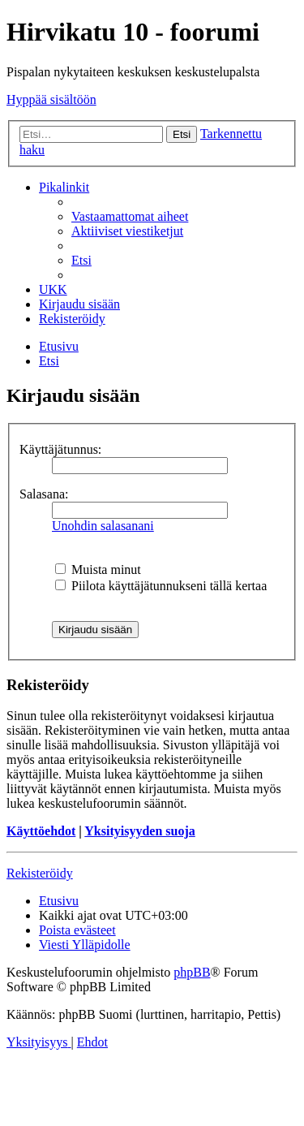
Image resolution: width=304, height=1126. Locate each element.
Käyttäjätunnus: (60, 449)
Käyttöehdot (40, 831)
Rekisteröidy (39, 873)
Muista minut (98, 569)
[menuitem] (129, 216)
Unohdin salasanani (103, 526)
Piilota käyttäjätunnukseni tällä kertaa (161, 586)
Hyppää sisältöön (51, 99)
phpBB (191, 972)
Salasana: (43, 494)
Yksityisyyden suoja (139, 831)
